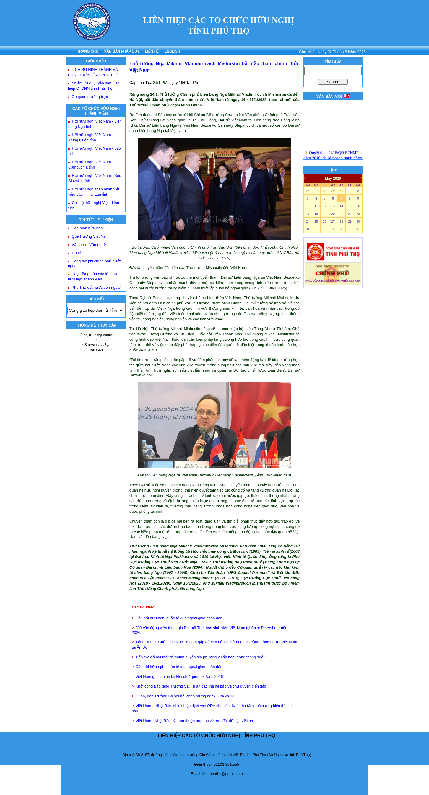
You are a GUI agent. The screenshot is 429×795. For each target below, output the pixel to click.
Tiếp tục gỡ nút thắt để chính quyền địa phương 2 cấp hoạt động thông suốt (200, 657)
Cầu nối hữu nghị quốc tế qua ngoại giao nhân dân (179, 618)
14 (341, 206)
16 (358, 206)
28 (324, 190)
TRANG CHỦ (87, 51)
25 (316, 221)
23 (358, 214)
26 (308, 190)
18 (316, 214)
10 (308, 206)
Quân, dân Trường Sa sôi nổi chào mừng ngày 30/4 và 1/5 (185, 696)
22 (350, 214)
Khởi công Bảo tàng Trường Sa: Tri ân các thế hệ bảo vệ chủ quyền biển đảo (201, 686)
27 (316, 190)
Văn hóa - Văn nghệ (88, 244)
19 (324, 214)
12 (324, 206)
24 (308, 221)
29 (333, 190)
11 (316, 206)
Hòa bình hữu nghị (87, 228)
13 (333, 206)
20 (333, 214)
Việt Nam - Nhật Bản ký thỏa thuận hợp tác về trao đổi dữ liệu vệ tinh (194, 721)
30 (341, 190)
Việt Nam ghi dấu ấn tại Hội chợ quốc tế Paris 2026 (179, 676)
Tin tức (77, 253)
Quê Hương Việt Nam (90, 236)
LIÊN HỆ (152, 51)
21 (341, 214)
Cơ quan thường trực (90, 96)
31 (308, 229)
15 (350, 206)
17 (308, 214)
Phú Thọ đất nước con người (96, 287)
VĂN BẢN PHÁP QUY (121, 51)
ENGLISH (172, 51)
